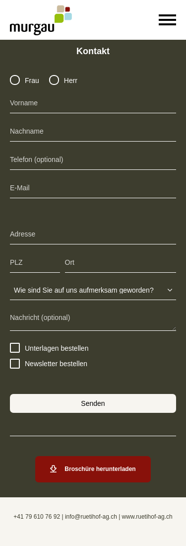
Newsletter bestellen (48, 364)
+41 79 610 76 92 (36, 516)
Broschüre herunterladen (92, 469)
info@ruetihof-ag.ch (91, 516)
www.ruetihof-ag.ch (147, 516)
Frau (24, 80)
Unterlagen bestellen (49, 348)
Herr (63, 80)
